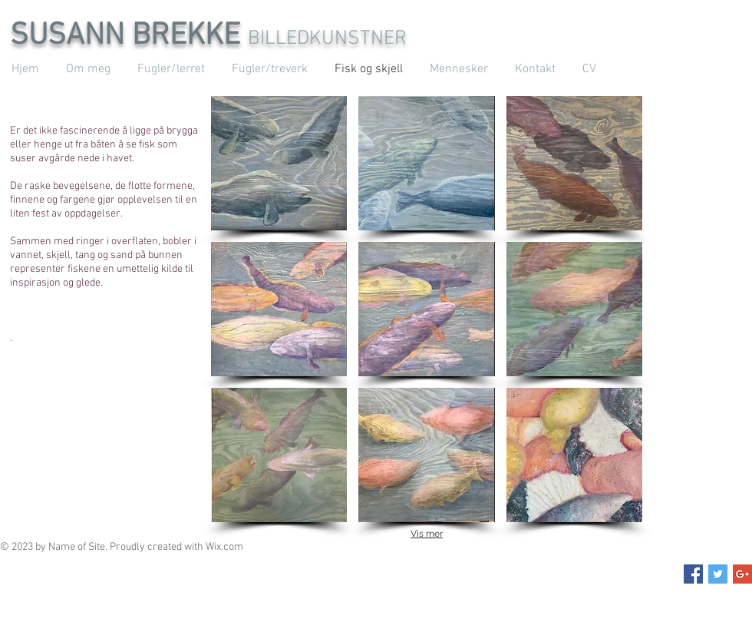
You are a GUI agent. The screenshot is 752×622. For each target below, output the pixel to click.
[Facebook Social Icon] (693, 574)
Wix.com (224, 547)
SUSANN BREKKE (129, 36)
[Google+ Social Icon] (742, 574)
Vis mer (427, 533)
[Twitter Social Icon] (717, 574)
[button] (279, 163)
